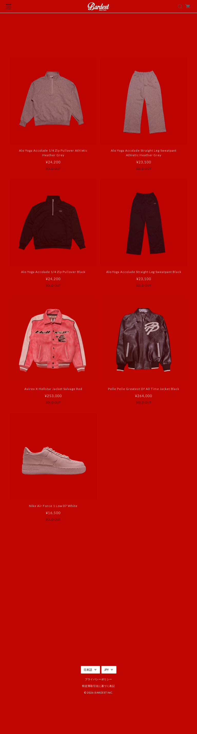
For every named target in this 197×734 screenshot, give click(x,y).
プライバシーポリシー (98, 679)
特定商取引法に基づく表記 (98, 685)
